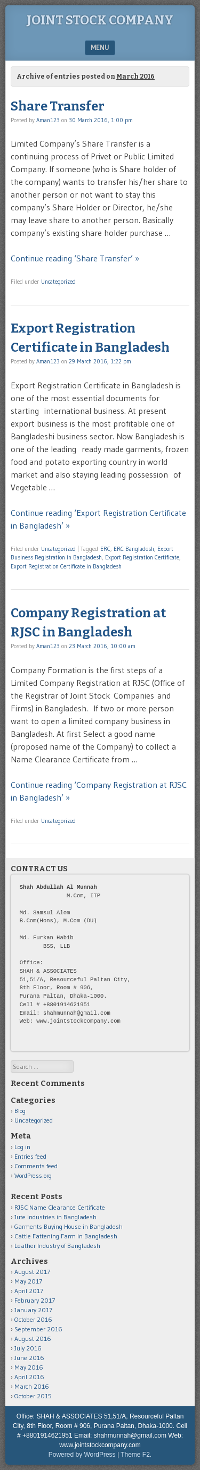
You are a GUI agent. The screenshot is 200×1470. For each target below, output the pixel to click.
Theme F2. (136, 1454)
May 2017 (28, 1281)
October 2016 (33, 1319)
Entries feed (30, 1156)
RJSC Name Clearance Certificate (59, 1207)
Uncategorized (58, 281)
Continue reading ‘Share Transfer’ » (75, 258)
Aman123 (48, 120)
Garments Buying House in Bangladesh (68, 1226)
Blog (20, 1111)
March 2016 (31, 1386)
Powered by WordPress (82, 1454)
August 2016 (32, 1338)
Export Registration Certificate (142, 557)
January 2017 (33, 1310)
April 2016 (29, 1377)
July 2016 (28, 1348)
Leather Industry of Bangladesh (57, 1246)
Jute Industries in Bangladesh (55, 1217)
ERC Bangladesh (134, 549)
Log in (22, 1147)
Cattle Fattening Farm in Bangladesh (65, 1236)
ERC (105, 549)
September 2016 (38, 1329)
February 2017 (34, 1300)
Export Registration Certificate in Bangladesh (66, 566)
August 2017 (32, 1272)
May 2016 (28, 1367)
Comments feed (36, 1166)
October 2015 (33, 1396)
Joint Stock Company (100, 20)
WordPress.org (33, 1175)
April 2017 (28, 1291)
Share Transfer (58, 106)
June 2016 (29, 1358)
